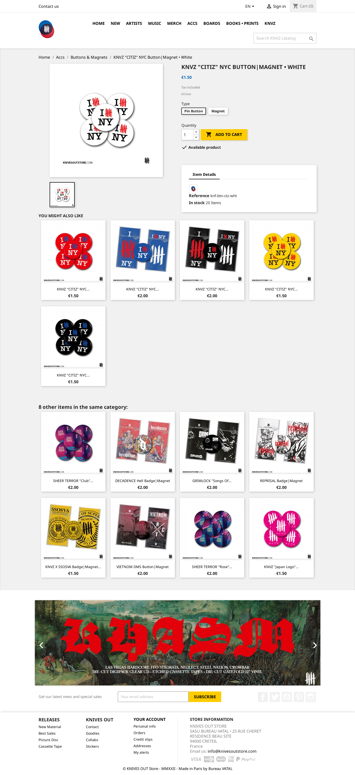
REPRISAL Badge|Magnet (281, 480)
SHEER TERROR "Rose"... (212, 566)
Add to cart (224, 134)
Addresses (142, 745)
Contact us (49, 6)
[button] (56, 642)
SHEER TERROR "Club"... (73, 480)
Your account (150, 719)
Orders (139, 732)
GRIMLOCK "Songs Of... (211, 480)
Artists (134, 23)
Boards (211, 23)
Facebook (263, 697)
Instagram (311, 697)
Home (98, 23)
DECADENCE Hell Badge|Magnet (142, 480)
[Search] (285, 38)
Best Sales (47, 733)
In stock (197, 202)
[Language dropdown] (250, 7)
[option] (177, 642)
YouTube (287, 697)
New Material (50, 726)
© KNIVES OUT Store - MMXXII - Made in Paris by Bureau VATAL (177, 768)
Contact (92, 726)
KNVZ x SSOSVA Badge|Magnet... (73, 566)
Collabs (92, 739)
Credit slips (143, 739)
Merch (174, 23)
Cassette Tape (50, 746)
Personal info (145, 726)
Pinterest (299, 697)
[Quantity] (187, 134)
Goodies (92, 733)
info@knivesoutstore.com (232, 751)
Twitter (275, 697)
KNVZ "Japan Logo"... (281, 566)
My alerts (141, 752)
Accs (192, 23)
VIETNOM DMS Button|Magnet (142, 566)
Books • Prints (242, 23)
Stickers (92, 746)
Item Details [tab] (204, 174)
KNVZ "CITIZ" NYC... (73, 289)
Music (154, 23)
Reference (199, 195)
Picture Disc (48, 739)
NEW (115, 23)
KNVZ (270, 23)
